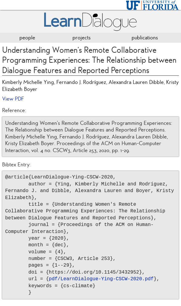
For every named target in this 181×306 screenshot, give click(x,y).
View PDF (13, 99)
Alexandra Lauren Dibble (136, 82)
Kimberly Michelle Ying (28, 82)
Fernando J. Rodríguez (81, 82)
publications (145, 38)
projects (81, 38)
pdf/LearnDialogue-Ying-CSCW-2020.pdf (101, 279)
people (27, 38)
